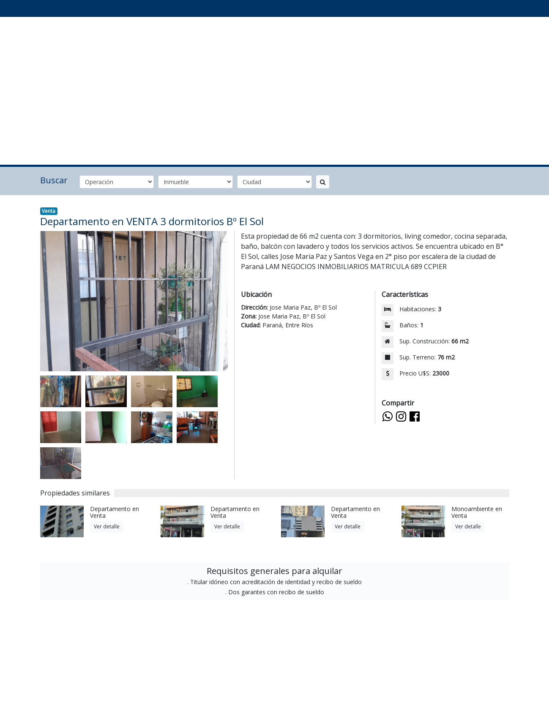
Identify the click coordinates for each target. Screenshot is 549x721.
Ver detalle (107, 526)
